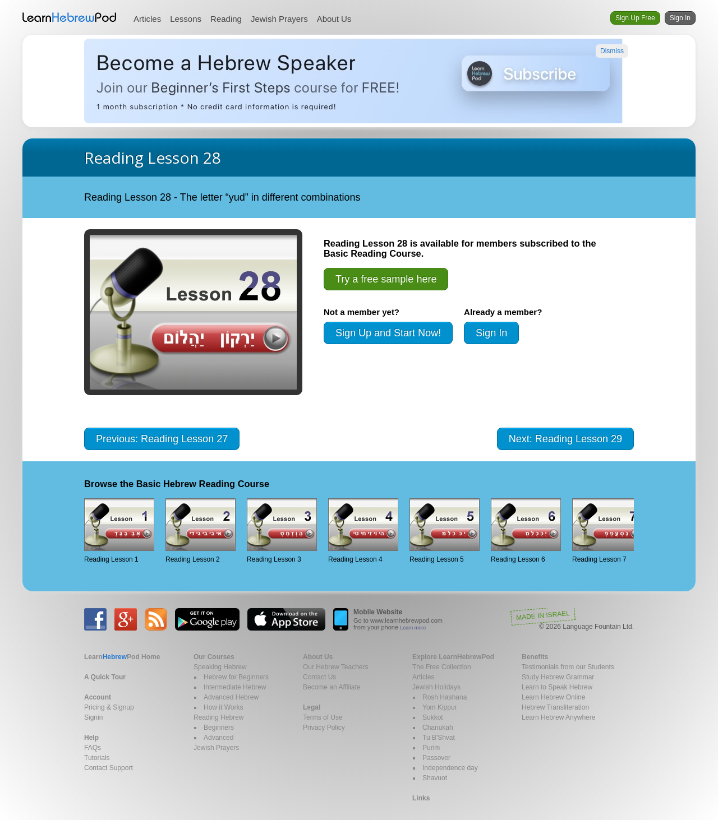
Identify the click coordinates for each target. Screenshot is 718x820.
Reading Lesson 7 (607, 530)
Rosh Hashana (444, 697)
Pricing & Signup (109, 707)
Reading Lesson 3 (282, 530)
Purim (431, 748)
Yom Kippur (439, 707)
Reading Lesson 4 (363, 530)
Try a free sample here (385, 279)
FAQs (92, 748)
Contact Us (319, 677)
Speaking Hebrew (220, 667)
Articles (147, 19)
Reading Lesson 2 (200, 530)
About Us (334, 19)
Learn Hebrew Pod (69, 17)
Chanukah (437, 727)
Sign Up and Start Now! (388, 333)
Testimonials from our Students (568, 667)
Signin (93, 717)
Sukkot (432, 717)
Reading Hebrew (218, 717)
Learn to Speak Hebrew (557, 687)
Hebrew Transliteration (555, 707)
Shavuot (434, 778)
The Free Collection (441, 667)
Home (122, 657)
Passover (436, 758)
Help (91, 738)
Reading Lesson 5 (444, 530)
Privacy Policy (324, 727)
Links (421, 798)
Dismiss (612, 51)
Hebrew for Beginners (236, 677)
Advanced (218, 738)
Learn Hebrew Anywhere (558, 717)
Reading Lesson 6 (526, 530)
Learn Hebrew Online (553, 697)
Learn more (413, 628)
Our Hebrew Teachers (336, 667)
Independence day (450, 768)
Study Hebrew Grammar (558, 677)
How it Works (223, 707)
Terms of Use (323, 717)
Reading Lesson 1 (119, 530)
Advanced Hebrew (231, 697)
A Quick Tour (105, 677)
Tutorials (97, 758)
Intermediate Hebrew (235, 687)
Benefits (535, 657)
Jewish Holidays (436, 687)
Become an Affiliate (332, 687)
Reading (226, 19)
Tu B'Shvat (438, 738)
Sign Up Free (635, 18)
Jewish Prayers (279, 19)
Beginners (219, 727)
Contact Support (108, 768)
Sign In (680, 18)
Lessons (185, 19)
